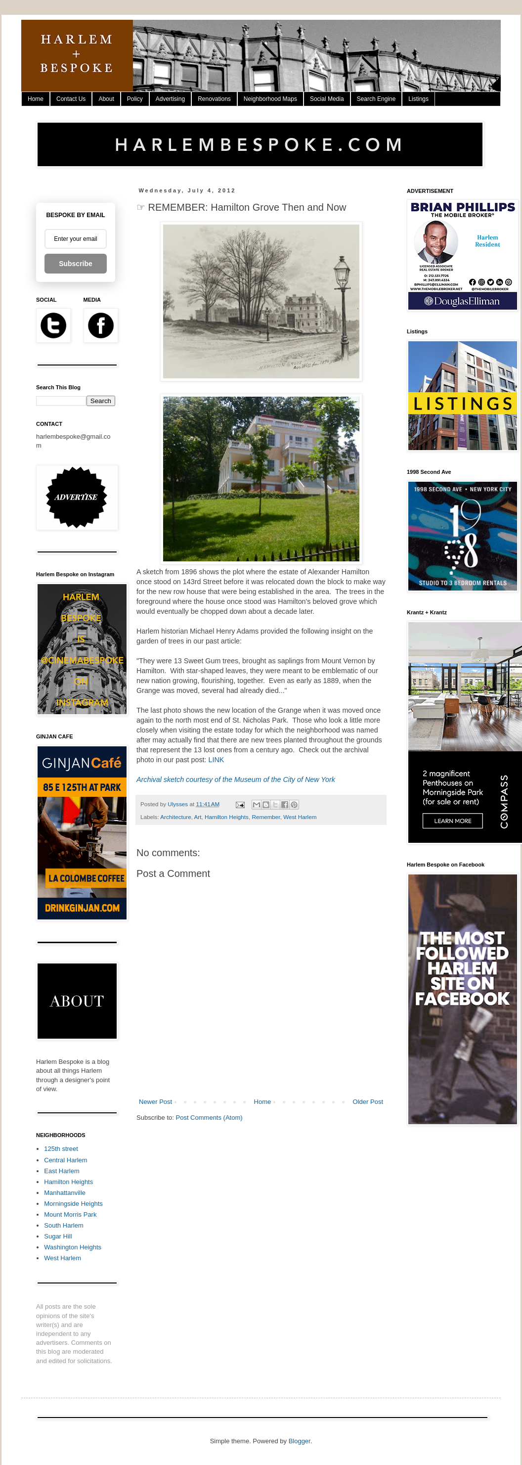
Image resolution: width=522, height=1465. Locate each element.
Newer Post (155, 1101)
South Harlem (63, 1225)
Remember (266, 817)
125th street (61, 1148)
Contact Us (71, 98)
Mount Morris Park (70, 1214)
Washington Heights (72, 1247)
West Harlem (299, 817)
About (106, 98)
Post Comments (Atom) (209, 1117)
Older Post (368, 1101)
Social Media (327, 98)
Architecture (175, 817)
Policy (135, 98)
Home (36, 98)
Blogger (299, 1441)
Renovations (214, 98)
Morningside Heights (73, 1203)
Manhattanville (65, 1192)
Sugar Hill (58, 1236)
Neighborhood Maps (270, 98)
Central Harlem (65, 1160)
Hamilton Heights (227, 817)
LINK (216, 760)
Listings (418, 98)
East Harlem (62, 1171)
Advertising (170, 98)
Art (198, 817)
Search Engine (376, 98)
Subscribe (75, 264)
